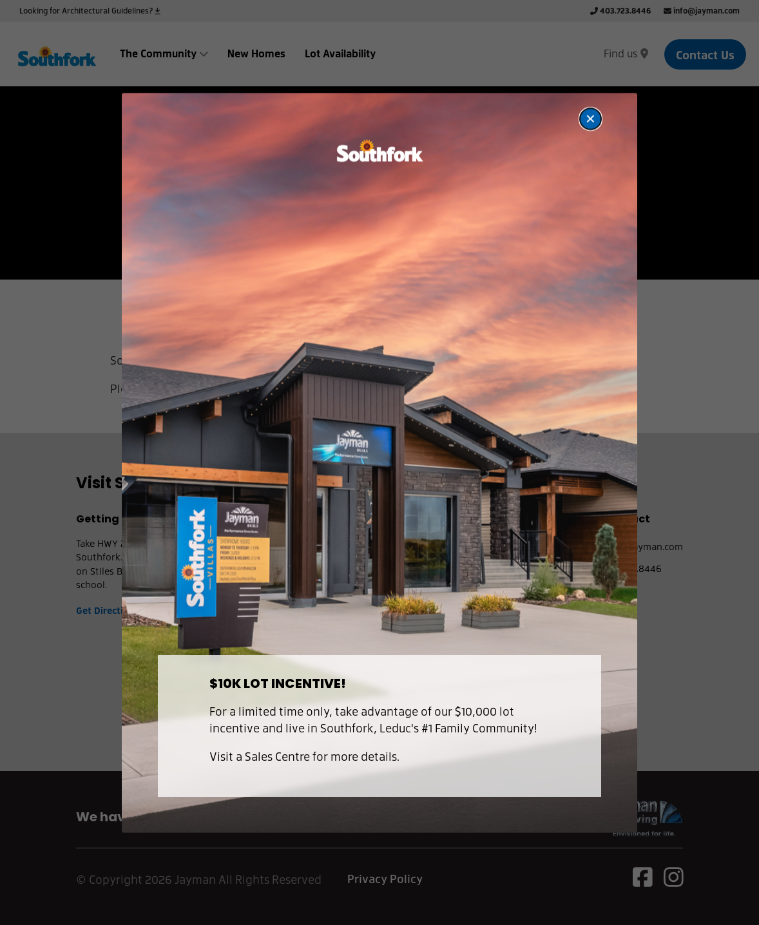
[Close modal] (590, 118)
